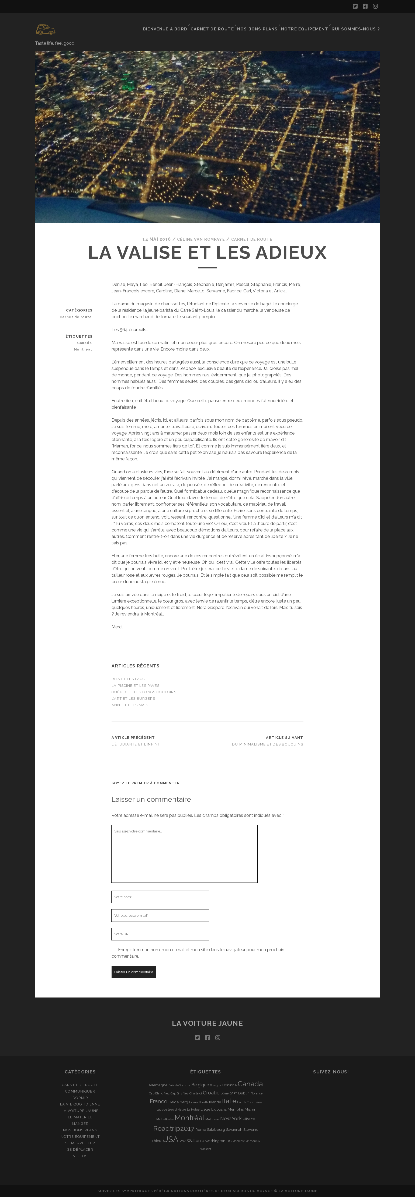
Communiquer (80, 1091)
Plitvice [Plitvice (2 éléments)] (249, 1119)
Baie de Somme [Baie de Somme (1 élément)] (179, 1085)
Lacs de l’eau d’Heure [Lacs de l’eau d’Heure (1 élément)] (171, 1109)
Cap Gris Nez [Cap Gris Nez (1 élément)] (179, 1093)
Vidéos (80, 1156)
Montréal (84, 349)
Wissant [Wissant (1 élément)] (205, 1148)
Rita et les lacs (128, 679)
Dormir (80, 1098)
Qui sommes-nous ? (358, 23)
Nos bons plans (265, 23)
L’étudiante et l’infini (135, 744)
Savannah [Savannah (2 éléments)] (234, 1129)
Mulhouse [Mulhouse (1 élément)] (212, 1119)
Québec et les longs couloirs (144, 692)
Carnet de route (222, 23)
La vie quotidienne (80, 1104)
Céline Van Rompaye (198, 239)
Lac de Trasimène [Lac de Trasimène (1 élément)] (249, 1102)
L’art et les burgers (133, 698)
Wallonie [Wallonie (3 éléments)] (195, 1140)
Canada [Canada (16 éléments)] (250, 1083)
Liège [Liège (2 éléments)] (205, 1109)
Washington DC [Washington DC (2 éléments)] (218, 1141)
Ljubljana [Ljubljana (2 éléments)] (219, 1109)
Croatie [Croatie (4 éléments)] (211, 1093)
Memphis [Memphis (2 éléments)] (236, 1109)
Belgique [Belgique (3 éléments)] (200, 1084)
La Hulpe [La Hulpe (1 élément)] (193, 1109)
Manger (80, 1124)
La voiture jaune (207, 1023)
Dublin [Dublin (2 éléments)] (244, 1093)
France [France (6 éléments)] (158, 1101)
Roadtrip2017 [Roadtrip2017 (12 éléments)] (173, 1128)
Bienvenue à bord (177, 23)
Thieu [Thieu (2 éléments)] (156, 1141)
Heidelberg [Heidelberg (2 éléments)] (178, 1102)
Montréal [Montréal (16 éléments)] (189, 1118)
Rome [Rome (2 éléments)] (200, 1129)
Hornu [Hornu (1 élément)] (193, 1102)
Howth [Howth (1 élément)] (203, 1102)
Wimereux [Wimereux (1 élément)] (253, 1141)
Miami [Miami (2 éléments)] (250, 1109)
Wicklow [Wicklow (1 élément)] (239, 1141)
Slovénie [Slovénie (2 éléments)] (250, 1129)
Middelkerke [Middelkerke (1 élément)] (165, 1119)
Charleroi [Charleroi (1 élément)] (195, 1093)
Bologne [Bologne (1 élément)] (215, 1085)
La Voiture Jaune (80, 1111)
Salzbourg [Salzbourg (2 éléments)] (216, 1129)
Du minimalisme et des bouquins (267, 744)
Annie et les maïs (130, 705)
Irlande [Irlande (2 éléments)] (215, 1102)
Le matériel (80, 1117)
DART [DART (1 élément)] (233, 1093)
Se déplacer (80, 1149)
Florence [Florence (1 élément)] (256, 1093)
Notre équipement (310, 23)
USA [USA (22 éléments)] (170, 1139)
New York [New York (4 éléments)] (231, 1118)
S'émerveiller (80, 1143)
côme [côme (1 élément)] (225, 1093)
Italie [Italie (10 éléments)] (229, 1101)
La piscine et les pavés (136, 685)
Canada (85, 343)
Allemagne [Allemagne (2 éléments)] (157, 1085)
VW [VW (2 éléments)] (182, 1141)
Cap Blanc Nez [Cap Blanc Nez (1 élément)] (159, 1093)
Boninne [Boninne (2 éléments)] (229, 1085)
